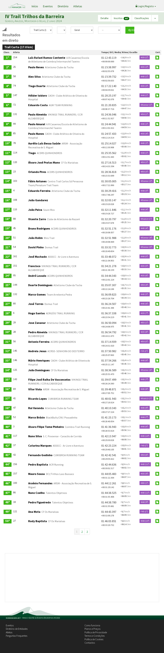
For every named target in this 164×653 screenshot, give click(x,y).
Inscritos (121, 18)
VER (131, 30)
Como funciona (92, 625)
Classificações (141, 18)
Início (34, 6)
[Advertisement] (82, 577)
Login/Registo (146, 6)
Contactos (90, 642)
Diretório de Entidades (17, 628)
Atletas (77, 6)
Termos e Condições (95, 635)
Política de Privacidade (96, 632)
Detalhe (104, 18)
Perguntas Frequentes (16, 635)
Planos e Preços (92, 628)
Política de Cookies (94, 639)
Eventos (48, 6)
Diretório (63, 6)
